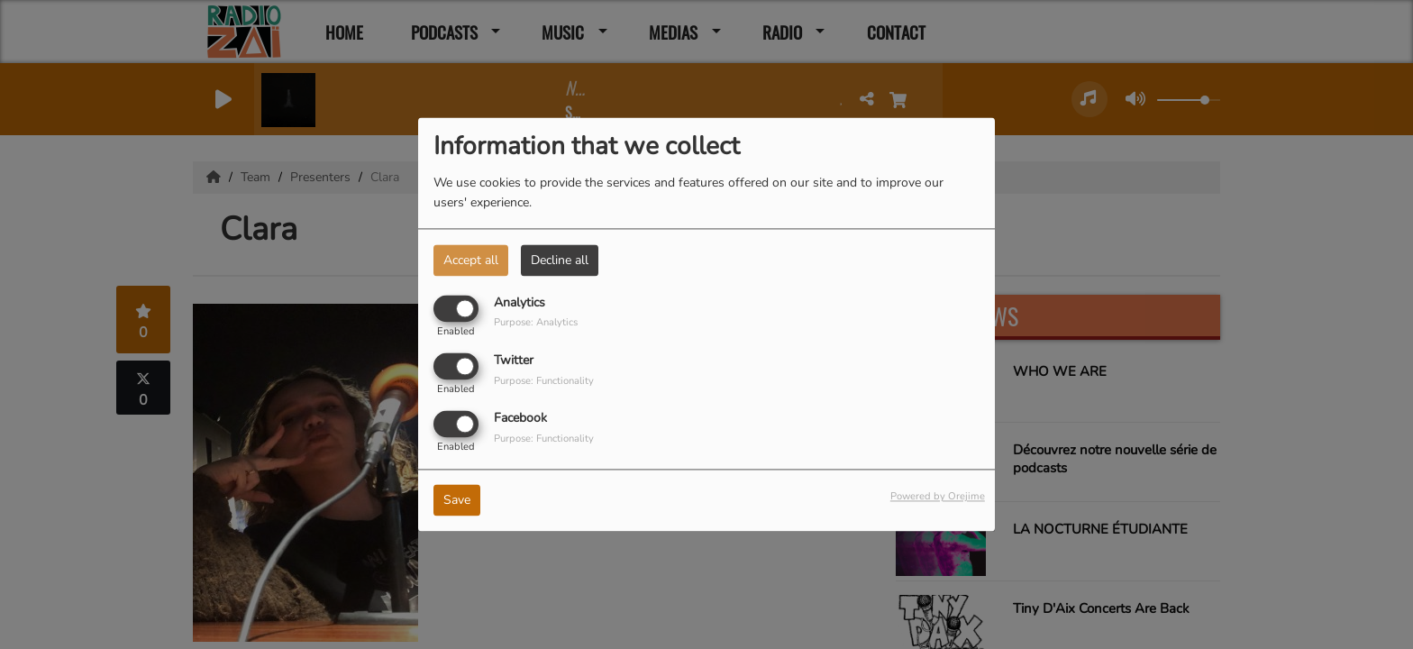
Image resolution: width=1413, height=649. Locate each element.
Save (456, 500)
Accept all (470, 260)
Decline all (559, 260)
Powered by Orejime (937, 497)
